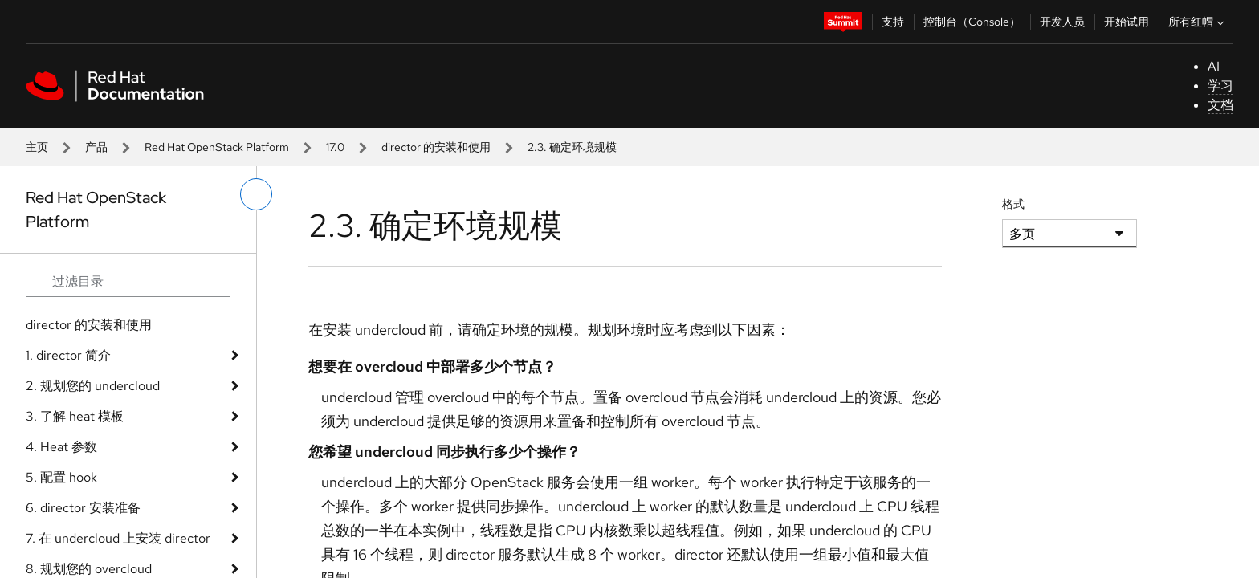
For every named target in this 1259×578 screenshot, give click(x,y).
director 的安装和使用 (436, 147)
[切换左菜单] (256, 194)
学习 (1220, 85)
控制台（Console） (972, 21)
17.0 (335, 147)
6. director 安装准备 (83, 507)
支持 (893, 21)
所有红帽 (1198, 21)
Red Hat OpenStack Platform (217, 147)
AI (1214, 66)
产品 (96, 147)
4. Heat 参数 (61, 446)
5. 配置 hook (61, 477)
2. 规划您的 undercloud (93, 385)
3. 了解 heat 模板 (75, 416)
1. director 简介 (68, 355)
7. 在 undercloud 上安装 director (118, 538)
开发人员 (1062, 21)
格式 (1013, 204)
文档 (1220, 104)
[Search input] (128, 282)
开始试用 (1126, 21)
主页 (37, 147)
